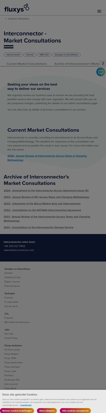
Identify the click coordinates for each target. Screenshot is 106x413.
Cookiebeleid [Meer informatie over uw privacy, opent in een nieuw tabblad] (25, 407)
